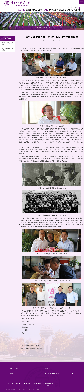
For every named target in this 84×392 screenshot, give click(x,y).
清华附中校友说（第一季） (7, 43)
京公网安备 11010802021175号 (36, 389)
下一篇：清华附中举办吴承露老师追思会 (30, 348)
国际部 (51, 10)
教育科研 (39, 10)
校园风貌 (34, 10)
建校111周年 (21, 10)
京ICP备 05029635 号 (22, 389)
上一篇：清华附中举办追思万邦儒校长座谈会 (31, 346)
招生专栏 (61, 10)
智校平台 (67, 10)
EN (76, 7)
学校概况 (28, 10)
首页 (40, 27)
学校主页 (70, 7)
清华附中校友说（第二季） (7, 49)
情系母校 (45, 10)
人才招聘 (56, 10)
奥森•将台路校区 (75, 10)
